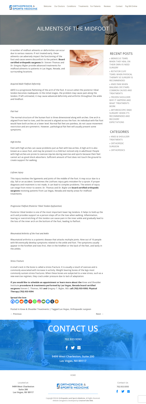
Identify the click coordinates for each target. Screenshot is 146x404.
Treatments (83, 6)
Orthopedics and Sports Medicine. (71, 398)
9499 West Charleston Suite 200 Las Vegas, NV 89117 (23, 389)
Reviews (107, 6)
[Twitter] (17, 301)
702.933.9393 (73, 339)
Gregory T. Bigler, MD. (58, 288)
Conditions (71, 6)
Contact (119, 6)
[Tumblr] (52, 301)
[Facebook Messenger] (48, 301)
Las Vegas (64, 309)
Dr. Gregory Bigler (19, 65)
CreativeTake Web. (86, 400)
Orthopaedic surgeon (80, 309)
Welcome (47, 6)
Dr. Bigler (63, 187)
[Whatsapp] (35, 301)
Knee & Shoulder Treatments (34, 309)
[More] (57, 301)
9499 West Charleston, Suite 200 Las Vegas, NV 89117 (73, 358)
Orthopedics (118, 150)
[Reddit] (21, 301)
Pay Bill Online (131, 6)
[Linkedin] (26, 301)
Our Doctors (59, 6)
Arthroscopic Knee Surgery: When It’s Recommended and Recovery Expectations (120, 116)
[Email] (43, 301)
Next (99, 314)
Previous (16, 314)
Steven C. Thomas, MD (31, 288)
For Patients (95, 6)
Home (73, 375)
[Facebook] (13, 301)
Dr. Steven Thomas (50, 62)
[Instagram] (39, 301)
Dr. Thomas (48, 187)
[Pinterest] (30, 301)
